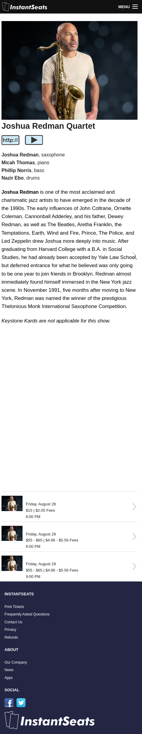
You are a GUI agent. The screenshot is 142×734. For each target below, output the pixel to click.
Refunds (11, 637)
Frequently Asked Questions (27, 614)
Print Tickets (14, 607)
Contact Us (13, 622)
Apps (9, 678)
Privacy (10, 630)
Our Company (16, 662)
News (9, 670)
